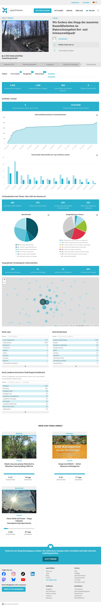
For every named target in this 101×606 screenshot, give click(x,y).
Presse (48, 578)
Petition (4, 74)
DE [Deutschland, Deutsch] (95, 2)
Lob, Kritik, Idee (51, 580)
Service (69, 11)
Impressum (78, 596)
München (19, 433)
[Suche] (98, 10)
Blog (47, 575)
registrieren (75, 2)
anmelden (86, 2)
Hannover (69, 433)
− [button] (4, 282)
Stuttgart (10, 18)
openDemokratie (79, 575)
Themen (48, 596)
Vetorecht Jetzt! (79, 582)
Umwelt (55, 18)
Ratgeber (49, 589)
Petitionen (58, 11)
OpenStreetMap (80, 325)
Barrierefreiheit (79, 598)
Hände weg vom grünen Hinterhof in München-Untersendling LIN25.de (19, 465)
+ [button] (4, 279)
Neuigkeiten (27, 73)
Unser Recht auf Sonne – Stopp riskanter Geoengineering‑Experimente (19, 520)
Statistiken (51, 74)
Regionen (49, 598)
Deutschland (19, 488)
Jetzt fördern (50, 559)
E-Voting (77, 580)
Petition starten (43, 11)
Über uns (49, 571)
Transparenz (78, 589)
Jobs (47, 573)
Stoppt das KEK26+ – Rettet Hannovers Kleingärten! (69, 465)
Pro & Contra (15, 73)
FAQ (75, 571)
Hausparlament (79, 578)
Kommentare (39, 73)
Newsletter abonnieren (13, 589)
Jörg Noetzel (62, 39)
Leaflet (55, 325)
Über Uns (79, 11)
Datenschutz (78, 593)
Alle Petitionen (51, 591)
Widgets (77, 573)
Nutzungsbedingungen (82, 591)
